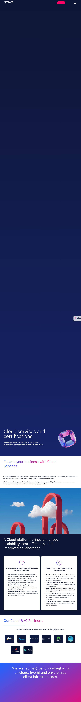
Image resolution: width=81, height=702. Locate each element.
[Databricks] (15, 646)
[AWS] (9, 635)
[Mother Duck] (64, 646)
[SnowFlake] (70, 635)
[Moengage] (52, 646)
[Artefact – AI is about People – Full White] (8, 1)
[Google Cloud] (34, 635)
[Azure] (21, 635)
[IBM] (46, 635)
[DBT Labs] (40, 646)
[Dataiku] (28, 646)
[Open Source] (58, 635)
